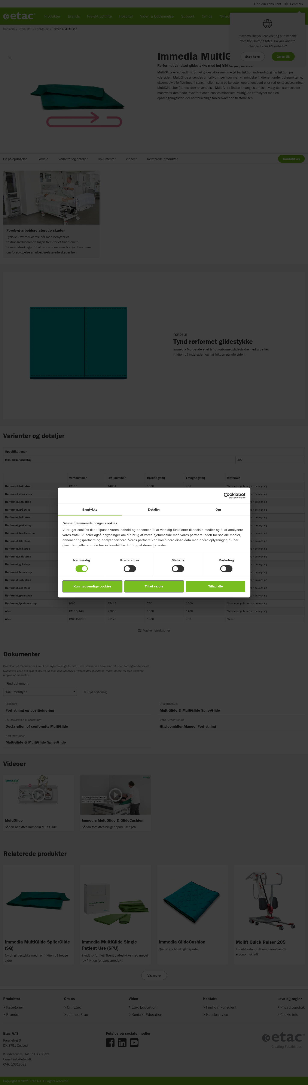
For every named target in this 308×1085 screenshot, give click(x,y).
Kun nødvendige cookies (92, 586)
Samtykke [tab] (89, 509)
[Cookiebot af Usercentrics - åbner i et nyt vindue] (227, 495)
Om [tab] (218, 509)
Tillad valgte (154, 586)
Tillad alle (215, 586)
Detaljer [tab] (154, 509)
